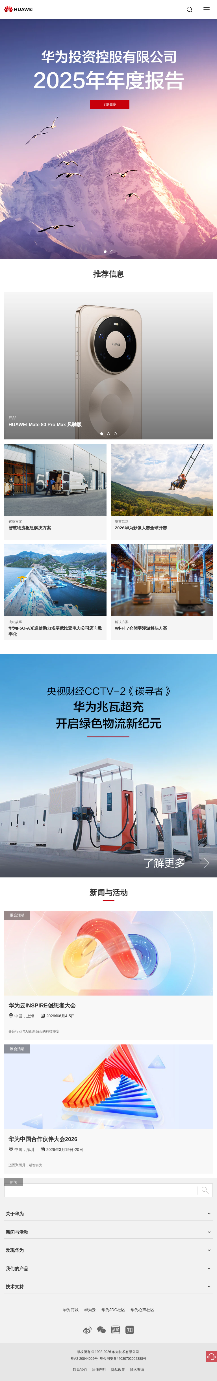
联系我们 (80, 1370)
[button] (105, 251)
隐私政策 (118, 1370)
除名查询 (137, 1370)
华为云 (90, 1310)
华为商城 (71, 1310)
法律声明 (99, 1370)
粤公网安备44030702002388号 (123, 1359)
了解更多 (109, 104)
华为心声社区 (142, 1310)
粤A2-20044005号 (84, 1359)
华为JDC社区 (113, 1310)
